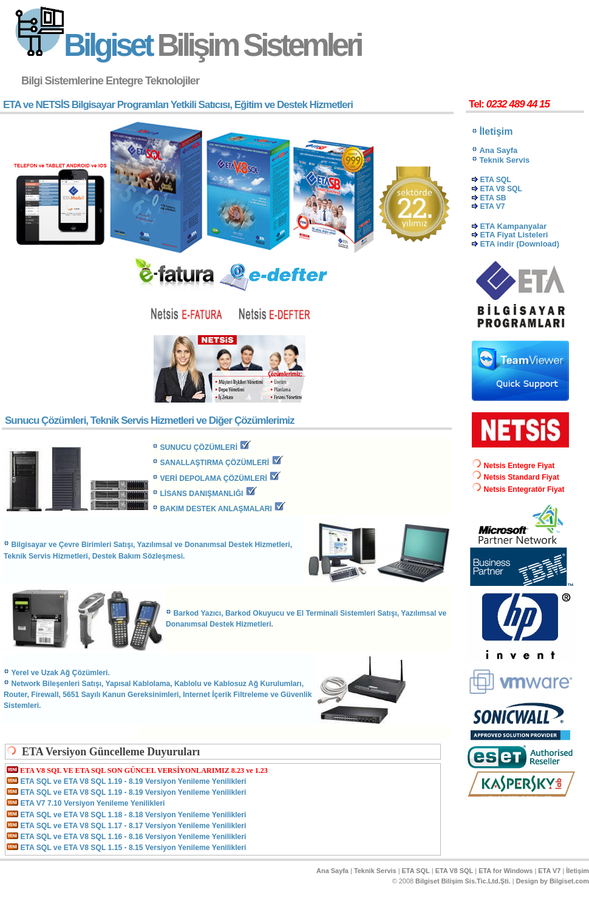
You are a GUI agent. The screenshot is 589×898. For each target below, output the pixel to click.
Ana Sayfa (332, 870)
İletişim (577, 870)
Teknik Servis (375, 870)
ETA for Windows (505, 870)
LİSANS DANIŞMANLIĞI (201, 493)
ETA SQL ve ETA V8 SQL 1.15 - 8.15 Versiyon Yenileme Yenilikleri (133, 847)
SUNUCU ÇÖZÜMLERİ (198, 447)
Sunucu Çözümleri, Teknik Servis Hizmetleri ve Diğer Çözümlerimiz (149, 420)
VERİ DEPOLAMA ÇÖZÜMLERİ (213, 478)
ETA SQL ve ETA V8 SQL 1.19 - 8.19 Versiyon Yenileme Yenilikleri (133, 781)
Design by (552, 881)
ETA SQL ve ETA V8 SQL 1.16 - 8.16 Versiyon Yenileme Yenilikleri (133, 836)
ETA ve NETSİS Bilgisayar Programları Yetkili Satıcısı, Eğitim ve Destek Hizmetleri (178, 105)
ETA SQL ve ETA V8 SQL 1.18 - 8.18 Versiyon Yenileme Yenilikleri (133, 815)
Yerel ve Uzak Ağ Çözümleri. (60, 672)
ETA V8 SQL (454, 870)
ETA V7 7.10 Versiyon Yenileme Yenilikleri (92, 803)
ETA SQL (416, 870)
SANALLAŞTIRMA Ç (214, 462)
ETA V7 (549, 870)
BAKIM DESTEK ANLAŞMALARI (216, 509)
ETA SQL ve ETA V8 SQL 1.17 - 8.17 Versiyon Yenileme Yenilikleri (133, 825)
